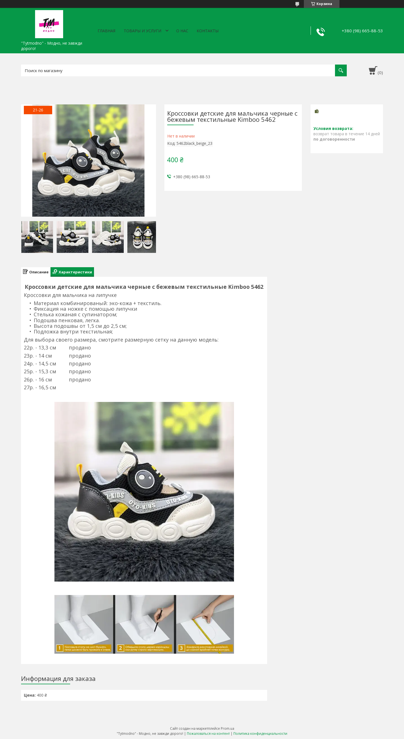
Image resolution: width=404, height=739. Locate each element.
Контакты (208, 30)
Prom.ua (227, 728)
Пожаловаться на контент (208, 733)
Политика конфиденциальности (260, 733)
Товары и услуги (142, 30)
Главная (106, 30)
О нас (182, 30)
